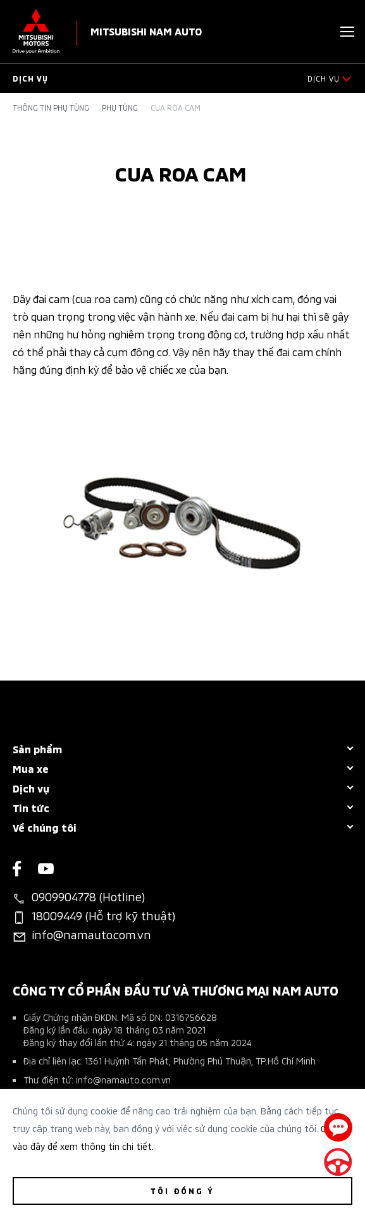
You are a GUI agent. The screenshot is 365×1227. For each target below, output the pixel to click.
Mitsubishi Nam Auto (146, 30)
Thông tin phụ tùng (51, 107)
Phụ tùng (120, 107)
